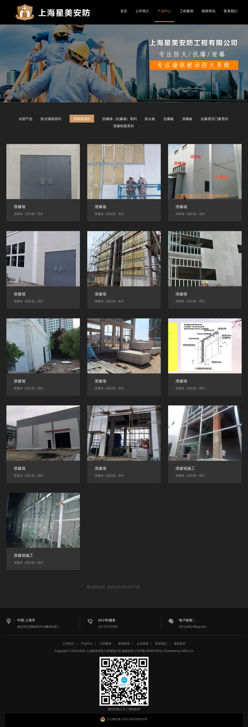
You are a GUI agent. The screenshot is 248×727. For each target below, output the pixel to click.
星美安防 (52, 15)
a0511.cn (187, 651)
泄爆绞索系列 (123, 126)
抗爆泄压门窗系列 (214, 119)
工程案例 (186, 11)
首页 (123, 11)
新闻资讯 (208, 11)
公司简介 (142, 11)
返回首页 (180, 643)
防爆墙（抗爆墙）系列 (119, 119)
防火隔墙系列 (51, 119)
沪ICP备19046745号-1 (149, 651)
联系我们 (230, 11)
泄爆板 (187, 119)
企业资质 (143, 643)
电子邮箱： (187, 620)
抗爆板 (168, 119)
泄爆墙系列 (81, 119)
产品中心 (164, 11)
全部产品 (25, 119)
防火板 (150, 119)
